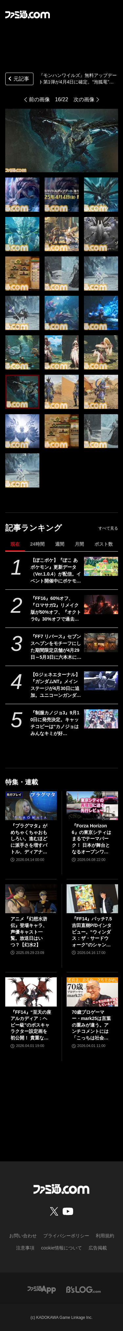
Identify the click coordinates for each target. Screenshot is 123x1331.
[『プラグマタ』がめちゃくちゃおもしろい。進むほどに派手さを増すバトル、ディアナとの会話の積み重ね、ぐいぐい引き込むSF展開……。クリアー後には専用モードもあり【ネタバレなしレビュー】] (31, 805)
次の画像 (83, 99)
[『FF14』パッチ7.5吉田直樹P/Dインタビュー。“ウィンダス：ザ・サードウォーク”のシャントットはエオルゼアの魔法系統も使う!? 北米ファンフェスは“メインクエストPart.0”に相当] (92, 898)
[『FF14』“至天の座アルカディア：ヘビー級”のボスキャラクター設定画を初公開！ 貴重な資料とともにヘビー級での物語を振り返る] (31, 991)
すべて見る (108, 528)
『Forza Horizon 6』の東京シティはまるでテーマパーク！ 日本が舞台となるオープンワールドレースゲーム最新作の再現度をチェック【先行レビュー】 (91, 839)
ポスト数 (103, 544)
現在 (15, 544)
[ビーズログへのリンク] (83, 1289)
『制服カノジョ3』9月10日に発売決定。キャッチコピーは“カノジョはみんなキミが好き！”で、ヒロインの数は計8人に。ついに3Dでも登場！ (55, 723)
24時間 (37, 544)
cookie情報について (61, 1247)
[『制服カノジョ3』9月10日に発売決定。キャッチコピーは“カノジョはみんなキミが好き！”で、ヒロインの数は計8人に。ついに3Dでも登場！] (101, 718)
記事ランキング (33, 527)
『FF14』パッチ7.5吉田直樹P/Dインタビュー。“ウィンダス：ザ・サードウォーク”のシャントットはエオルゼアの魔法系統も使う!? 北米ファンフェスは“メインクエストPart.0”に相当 (92, 932)
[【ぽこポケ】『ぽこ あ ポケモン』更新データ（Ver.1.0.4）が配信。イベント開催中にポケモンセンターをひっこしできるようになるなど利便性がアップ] (101, 566)
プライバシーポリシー (66, 1235)
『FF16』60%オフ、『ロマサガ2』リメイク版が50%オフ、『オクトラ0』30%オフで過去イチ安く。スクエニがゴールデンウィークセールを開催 (56, 609)
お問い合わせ (23, 1235)
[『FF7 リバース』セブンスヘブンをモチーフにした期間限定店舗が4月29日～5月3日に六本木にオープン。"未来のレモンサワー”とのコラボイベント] (101, 642)
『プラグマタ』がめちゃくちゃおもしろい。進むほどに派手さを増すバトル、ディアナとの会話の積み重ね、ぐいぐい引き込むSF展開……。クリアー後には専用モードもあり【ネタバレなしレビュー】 (29, 839)
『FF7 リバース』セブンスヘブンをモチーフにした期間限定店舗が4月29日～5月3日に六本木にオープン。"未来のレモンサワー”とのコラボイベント (56, 647)
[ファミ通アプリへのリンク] (42, 1289)
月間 (79, 544)
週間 (59, 544)
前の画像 (39, 99)
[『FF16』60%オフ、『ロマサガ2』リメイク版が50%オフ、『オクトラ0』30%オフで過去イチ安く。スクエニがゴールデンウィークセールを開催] (101, 604)
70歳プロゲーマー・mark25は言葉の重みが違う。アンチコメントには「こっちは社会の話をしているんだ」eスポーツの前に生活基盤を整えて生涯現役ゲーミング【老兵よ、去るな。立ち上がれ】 (91, 1025)
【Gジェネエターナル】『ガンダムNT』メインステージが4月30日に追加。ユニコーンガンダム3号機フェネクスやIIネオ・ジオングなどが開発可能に (56, 685)
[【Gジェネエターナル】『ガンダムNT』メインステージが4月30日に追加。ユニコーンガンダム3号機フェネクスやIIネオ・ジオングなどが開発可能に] (101, 680)
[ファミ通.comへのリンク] (27, 14)
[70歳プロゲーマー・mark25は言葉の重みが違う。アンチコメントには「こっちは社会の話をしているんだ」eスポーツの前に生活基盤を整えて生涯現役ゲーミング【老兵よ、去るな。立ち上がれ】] (92, 991)
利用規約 (105, 1235)
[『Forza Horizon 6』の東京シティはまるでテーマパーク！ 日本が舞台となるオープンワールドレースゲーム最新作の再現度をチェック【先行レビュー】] (92, 805)
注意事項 (25, 1247)
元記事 (18, 79)
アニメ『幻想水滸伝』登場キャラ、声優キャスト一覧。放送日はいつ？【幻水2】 (28, 931)
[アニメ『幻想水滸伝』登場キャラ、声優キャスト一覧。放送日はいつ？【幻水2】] (31, 898)
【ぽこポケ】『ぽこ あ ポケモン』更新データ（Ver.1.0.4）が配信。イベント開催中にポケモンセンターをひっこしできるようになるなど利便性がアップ (56, 571)
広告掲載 (98, 1247)
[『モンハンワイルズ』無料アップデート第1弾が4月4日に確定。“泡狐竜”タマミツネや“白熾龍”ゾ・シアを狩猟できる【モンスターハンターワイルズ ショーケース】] (22, 195)
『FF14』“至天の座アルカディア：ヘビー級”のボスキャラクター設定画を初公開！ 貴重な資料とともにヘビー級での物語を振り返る (30, 1025)
